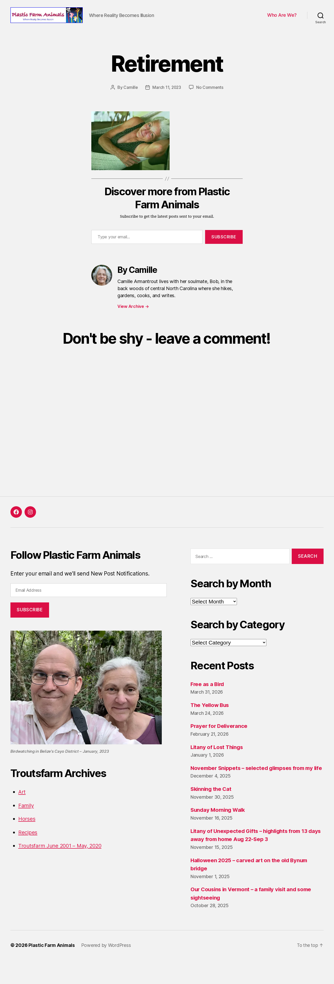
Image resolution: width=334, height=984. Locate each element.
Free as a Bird (208, 700)
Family (26, 821)
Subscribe (223, 252)
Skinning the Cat (211, 813)
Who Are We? (282, 23)
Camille (130, 103)
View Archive (133, 322)
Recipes (28, 848)
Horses (27, 834)
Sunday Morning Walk (218, 834)
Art (22, 807)
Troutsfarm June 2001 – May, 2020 (62, 861)
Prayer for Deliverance (219, 742)
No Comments (210, 103)
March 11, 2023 (166, 103)
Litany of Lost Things (217, 762)
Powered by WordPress (107, 969)
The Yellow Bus (210, 721)
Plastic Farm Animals (52, 969)
